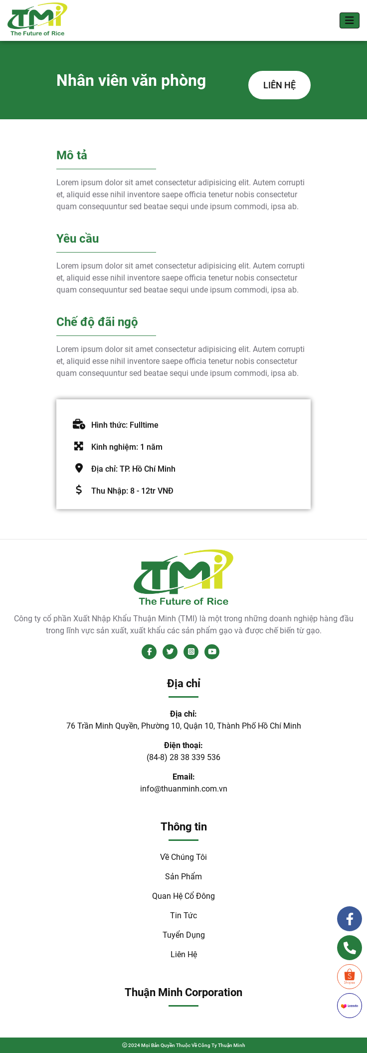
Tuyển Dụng (184, 935)
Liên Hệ (184, 954)
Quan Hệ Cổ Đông (183, 896)
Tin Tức (183, 915)
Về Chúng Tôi (183, 857)
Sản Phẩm (183, 876)
